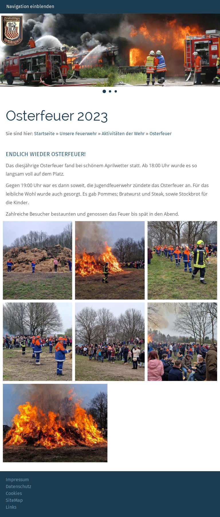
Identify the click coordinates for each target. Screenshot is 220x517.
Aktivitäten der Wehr (123, 133)
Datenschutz (18, 486)
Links (11, 507)
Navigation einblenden (30, 6)
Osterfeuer (161, 133)
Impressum (17, 479)
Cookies (14, 493)
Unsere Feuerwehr (78, 133)
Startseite (44, 133)
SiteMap (14, 500)
